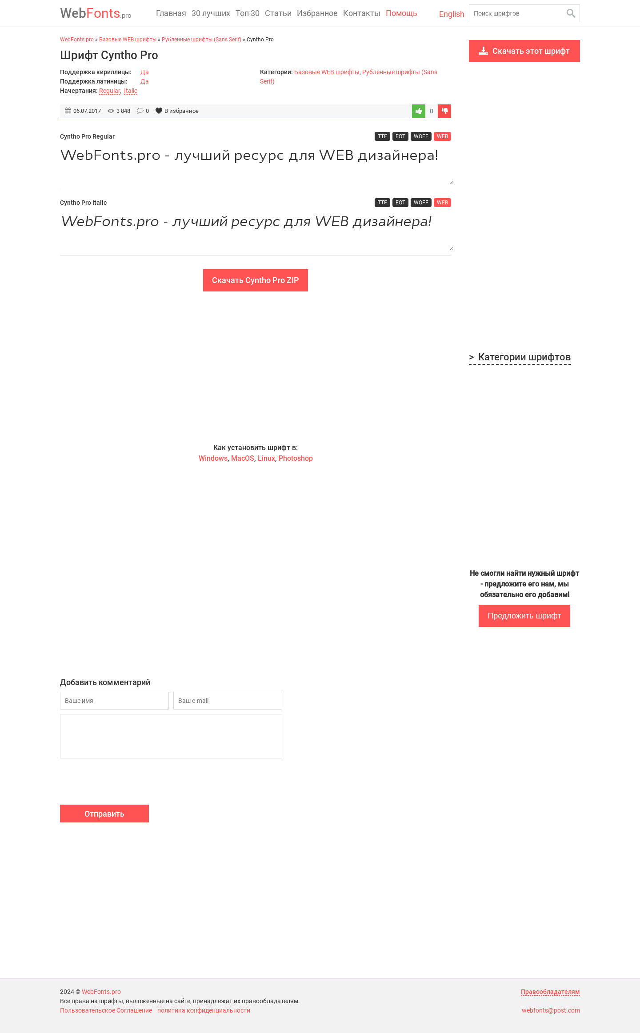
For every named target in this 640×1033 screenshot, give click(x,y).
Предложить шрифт (524, 615)
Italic (130, 90)
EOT (400, 136)
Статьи (278, 13)
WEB (442, 136)
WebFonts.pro (101, 991)
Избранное (317, 13)
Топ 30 (248, 13)
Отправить (104, 813)
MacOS (242, 458)
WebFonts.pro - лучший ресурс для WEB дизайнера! (255, 165)
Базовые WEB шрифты (327, 72)
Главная (171, 13)
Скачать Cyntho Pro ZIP (255, 280)
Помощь (401, 13)
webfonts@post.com (551, 1010)
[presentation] (127, 783)
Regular (109, 90)
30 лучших (211, 13)
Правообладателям (550, 991)
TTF (382, 136)
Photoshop (296, 458)
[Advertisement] (255, 367)
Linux (266, 458)
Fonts (96, 13)
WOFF (421, 136)
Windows (213, 458)
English (451, 14)
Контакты (361, 13)
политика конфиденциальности (203, 1010)
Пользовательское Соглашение (106, 1010)
